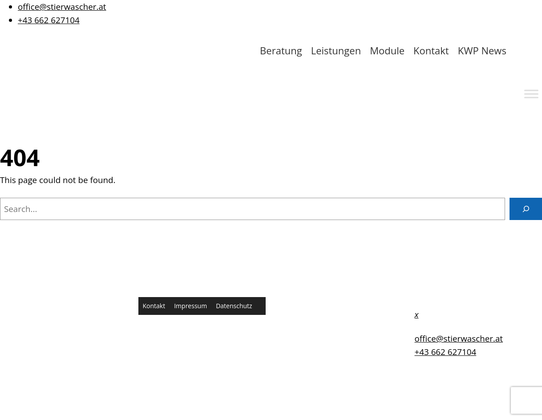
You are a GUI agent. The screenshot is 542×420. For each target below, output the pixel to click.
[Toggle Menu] (531, 94)
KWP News (482, 50)
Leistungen (336, 50)
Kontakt (431, 50)
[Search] (526, 209)
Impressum (190, 306)
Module (387, 50)
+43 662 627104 (49, 20)
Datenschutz (234, 306)
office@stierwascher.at (62, 6)
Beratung (281, 50)
